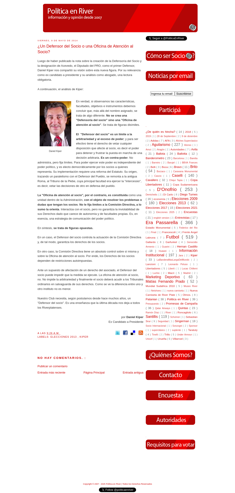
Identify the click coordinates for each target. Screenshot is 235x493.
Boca (165, 166)
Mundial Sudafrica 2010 (161, 285)
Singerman (182, 321)
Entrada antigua (133, 372)
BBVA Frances (190, 162)
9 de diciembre (190, 136)
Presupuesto (153, 304)
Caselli (178, 175)
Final (154, 232)
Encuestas (191, 212)
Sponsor (193, 326)
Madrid (187, 273)
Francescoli (169, 232)
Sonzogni (177, 326)
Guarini (166, 246)
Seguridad (163, 321)
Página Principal (94, 372)
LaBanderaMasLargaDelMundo (174, 260)
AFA (167, 140)
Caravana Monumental (185, 171)
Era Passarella (163, 222)
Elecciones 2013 (64, 336)
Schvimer (175, 317)
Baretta (194, 158)
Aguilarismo (162, 145)
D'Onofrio (168, 189)
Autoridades (178, 149)
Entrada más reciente (52, 372)
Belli (153, 166)
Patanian (152, 299)
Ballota (161, 153)
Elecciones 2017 (157, 207)
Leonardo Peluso (179, 264)
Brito (193, 167)
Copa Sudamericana (185, 184)
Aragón (161, 149)
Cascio (158, 176)
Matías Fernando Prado (166, 281)
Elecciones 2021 (187, 207)
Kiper (84, 336)
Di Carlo (168, 194)
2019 (149, 136)
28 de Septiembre (167, 136)
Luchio (157, 273)
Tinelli (155, 334)
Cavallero (153, 180)
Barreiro (156, 162)
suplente (177, 330)
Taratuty (193, 329)
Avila (194, 149)
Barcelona (179, 158)
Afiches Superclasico (187, 141)
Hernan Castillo (187, 246)
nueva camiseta (176, 290)
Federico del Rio (188, 228)
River (168, 312)
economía (160, 198)
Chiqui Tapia (176, 180)
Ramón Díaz (153, 312)
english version (162, 218)
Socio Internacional (156, 326)
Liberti (172, 268)
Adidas (155, 140)
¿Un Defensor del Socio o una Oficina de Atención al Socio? (85, 49)
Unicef (149, 339)
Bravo (178, 167)
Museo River (190, 286)
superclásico (159, 330)
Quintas (183, 308)
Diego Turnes (188, 194)
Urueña (162, 338)
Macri (172, 272)
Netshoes (156, 290)
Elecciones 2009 (185, 199)
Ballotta (183, 153)
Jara (181, 255)
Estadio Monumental (159, 227)
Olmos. (187, 294)
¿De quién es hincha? (161, 131)
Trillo (167, 334)
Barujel (171, 162)
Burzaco (162, 171)
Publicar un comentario (53, 366)
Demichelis (152, 194)
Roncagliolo (185, 312)
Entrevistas (182, 217)
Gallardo (151, 242)
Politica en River (178, 299)
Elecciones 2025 (166, 212)
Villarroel (178, 338)
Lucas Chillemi (190, 268)
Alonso (188, 145)
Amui (149, 149)
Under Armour (185, 334)
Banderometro (155, 158)
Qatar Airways (163, 308)
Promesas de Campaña (181, 303)
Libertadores (154, 268)
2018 (188, 131)
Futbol (174, 236)
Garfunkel (172, 242)
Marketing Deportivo (165, 277)
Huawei (164, 251)
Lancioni (152, 264)
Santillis (152, 317)
